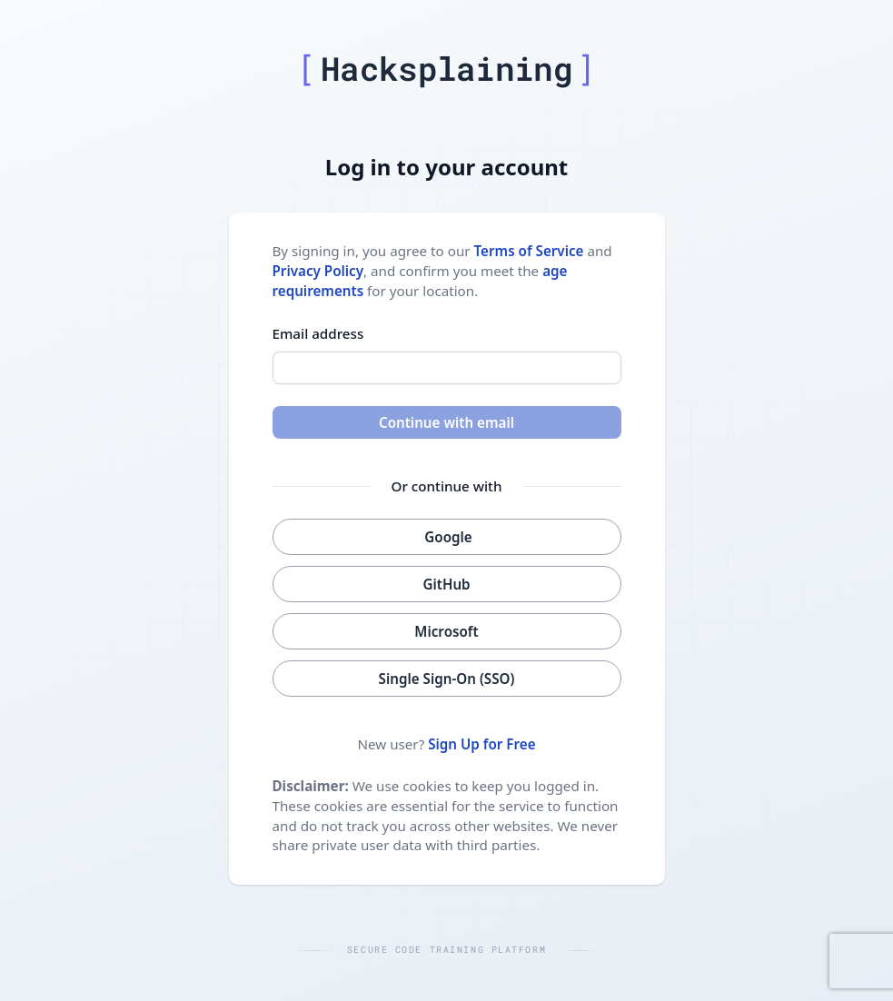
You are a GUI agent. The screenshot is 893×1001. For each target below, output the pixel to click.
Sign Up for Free (481, 744)
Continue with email (446, 422)
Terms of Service (529, 251)
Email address (318, 333)
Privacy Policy (318, 271)
